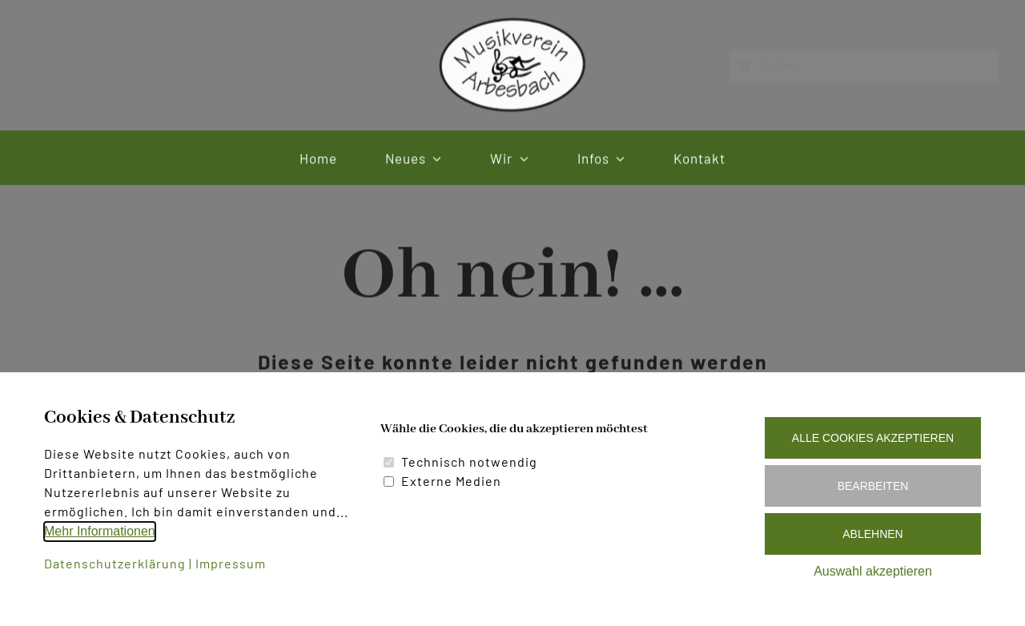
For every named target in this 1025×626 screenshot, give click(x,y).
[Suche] (851, 66)
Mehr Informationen (99, 531)
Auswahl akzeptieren (873, 571)
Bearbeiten (873, 486)
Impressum (230, 563)
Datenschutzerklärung (115, 563)
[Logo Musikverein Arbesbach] (512, 18)
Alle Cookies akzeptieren (873, 437)
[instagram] (256, 65)
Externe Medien (451, 480)
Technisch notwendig (469, 461)
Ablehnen (872, 534)
